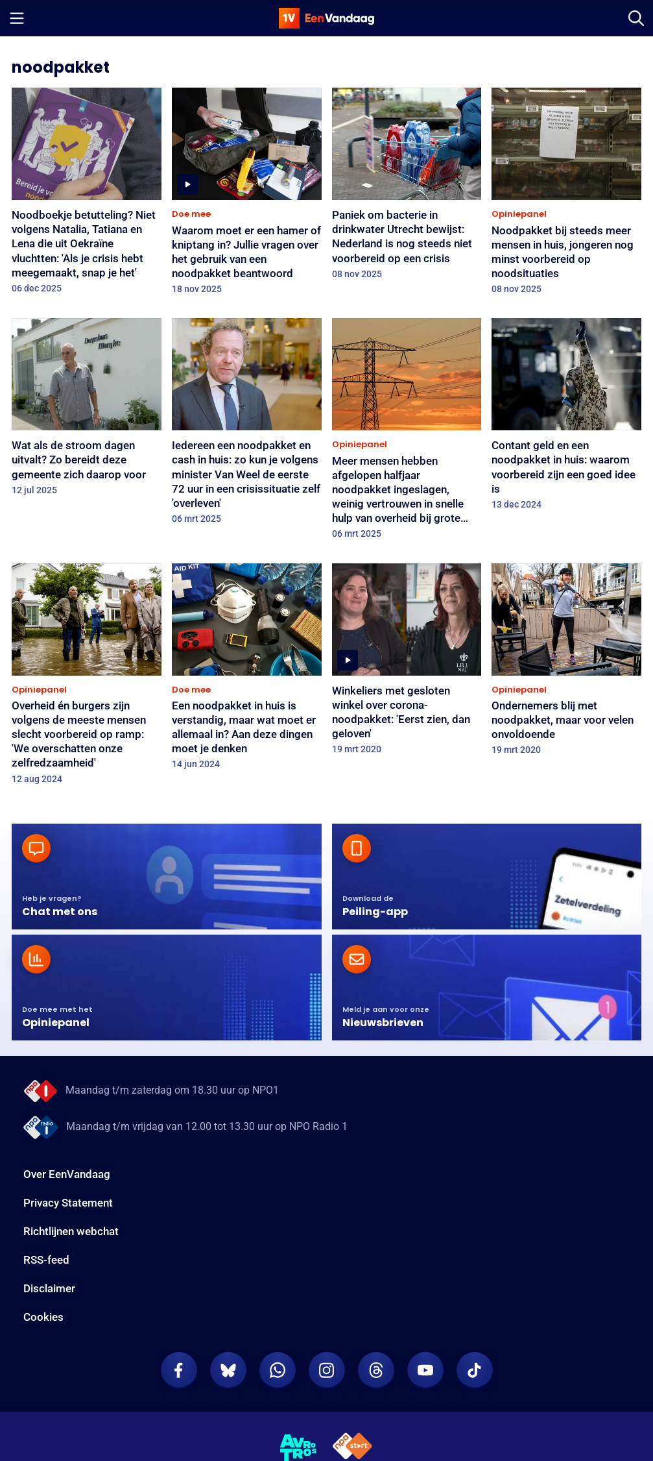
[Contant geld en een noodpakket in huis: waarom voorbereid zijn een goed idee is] (566, 418)
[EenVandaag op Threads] (376, 1370)
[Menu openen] (17, 18)
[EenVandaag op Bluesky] (228, 1370)
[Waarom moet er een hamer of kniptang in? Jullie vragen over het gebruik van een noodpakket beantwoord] (247, 195)
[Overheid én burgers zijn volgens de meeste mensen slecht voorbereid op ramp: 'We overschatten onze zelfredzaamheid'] (86, 677)
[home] (327, 18)
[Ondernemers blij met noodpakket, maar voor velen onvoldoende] (566, 663)
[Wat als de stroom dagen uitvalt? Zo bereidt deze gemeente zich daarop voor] (86, 411)
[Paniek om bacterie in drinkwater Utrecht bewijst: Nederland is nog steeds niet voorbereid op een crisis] (407, 188)
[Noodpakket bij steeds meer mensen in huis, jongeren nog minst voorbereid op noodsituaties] (566, 195)
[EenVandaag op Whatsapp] (277, 1370)
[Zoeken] (636, 18)
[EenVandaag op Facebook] (179, 1370)
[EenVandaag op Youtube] (425, 1370)
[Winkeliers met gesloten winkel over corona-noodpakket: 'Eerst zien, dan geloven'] (407, 663)
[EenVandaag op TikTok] (475, 1370)
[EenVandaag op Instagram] (327, 1370)
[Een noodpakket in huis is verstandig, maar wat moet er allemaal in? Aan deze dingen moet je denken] (247, 670)
